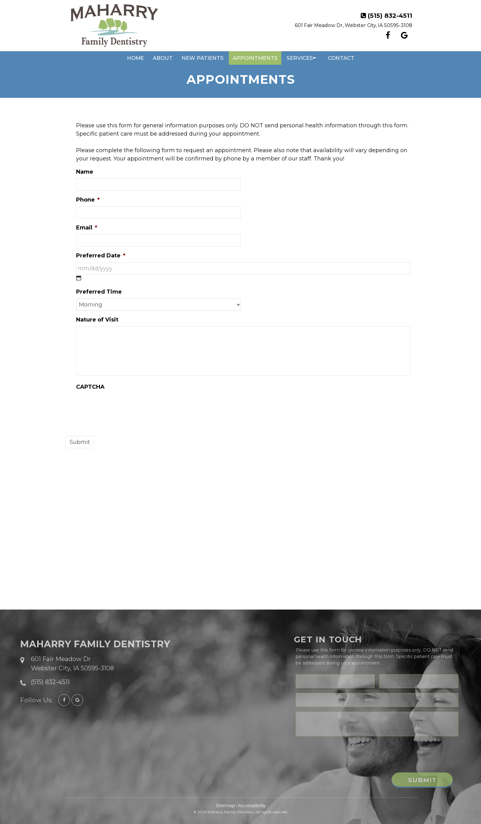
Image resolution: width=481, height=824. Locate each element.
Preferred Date (100, 255)
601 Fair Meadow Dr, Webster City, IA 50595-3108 (353, 25)
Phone (88, 199)
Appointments (255, 58)
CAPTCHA (90, 386)
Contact (341, 58)
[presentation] (122, 406)
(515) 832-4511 (390, 15)
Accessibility (252, 805)
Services (300, 58)
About (163, 58)
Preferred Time (99, 291)
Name (84, 171)
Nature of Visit (97, 319)
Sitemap (225, 805)
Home (135, 58)
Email (86, 227)
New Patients (203, 58)
